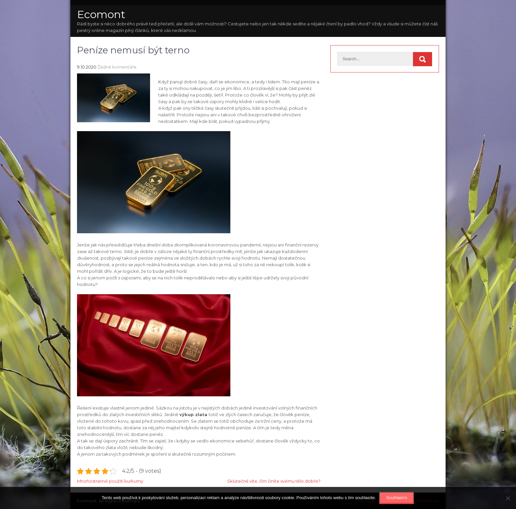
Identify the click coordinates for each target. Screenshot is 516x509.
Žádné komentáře (117, 67)
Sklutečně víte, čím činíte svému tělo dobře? (274, 481)
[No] (507, 498)
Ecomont (101, 14)
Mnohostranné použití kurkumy (110, 481)
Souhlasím (396, 497)
